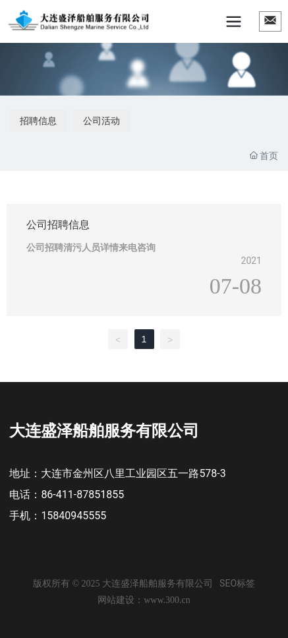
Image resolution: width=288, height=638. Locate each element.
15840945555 (73, 515)
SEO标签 (237, 583)
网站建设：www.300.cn (144, 600)
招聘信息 (38, 120)
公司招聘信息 (58, 224)
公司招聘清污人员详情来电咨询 (91, 247)
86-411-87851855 (82, 494)
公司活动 (101, 120)
